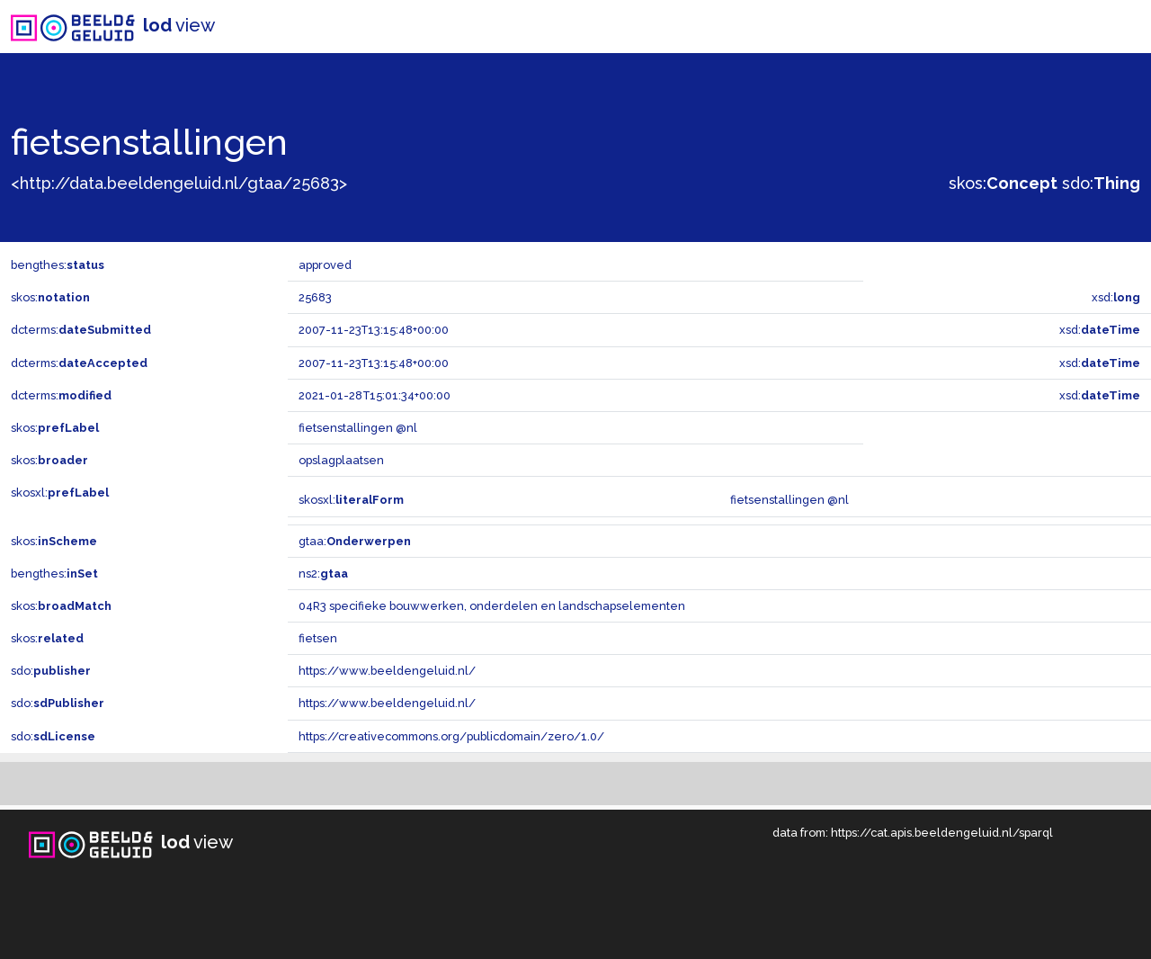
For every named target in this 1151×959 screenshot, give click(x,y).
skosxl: (60, 492)
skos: (1003, 183)
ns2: (323, 573)
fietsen (318, 638)
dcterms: (81, 329)
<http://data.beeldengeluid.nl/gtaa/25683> (179, 183)
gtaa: (355, 541)
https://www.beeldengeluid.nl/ (387, 670)
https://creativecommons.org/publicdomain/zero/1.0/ (451, 736)
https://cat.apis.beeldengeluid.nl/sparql (942, 832)
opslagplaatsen (341, 460)
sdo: (1101, 183)
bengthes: (57, 265)
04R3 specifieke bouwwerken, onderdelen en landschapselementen (492, 606)
